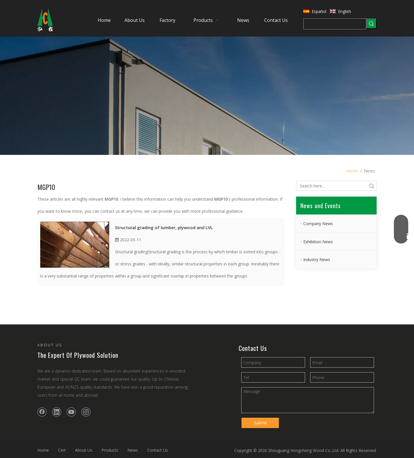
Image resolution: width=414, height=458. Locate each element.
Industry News (316, 259)
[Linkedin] (56, 412)
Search (371, 186)
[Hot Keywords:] (371, 23)
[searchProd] (334, 23)
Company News (318, 223)
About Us (83, 450)
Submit (260, 422)
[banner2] (207, 96)
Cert (62, 450)
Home (43, 450)
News (132, 450)
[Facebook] (42, 412)
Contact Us (157, 450)
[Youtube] (71, 412)
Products (109, 450)
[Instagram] (86, 412)
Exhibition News (318, 241)
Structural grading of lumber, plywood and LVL (164, 227)
